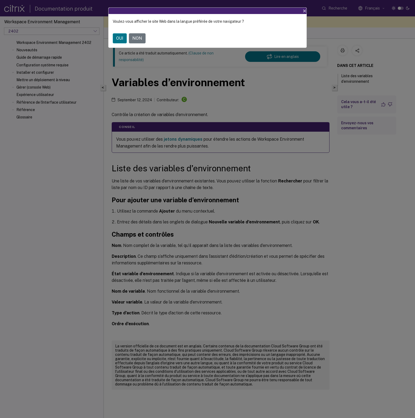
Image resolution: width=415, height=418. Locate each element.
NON (137, 38)
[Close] (305, 10)
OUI (119, 38)
